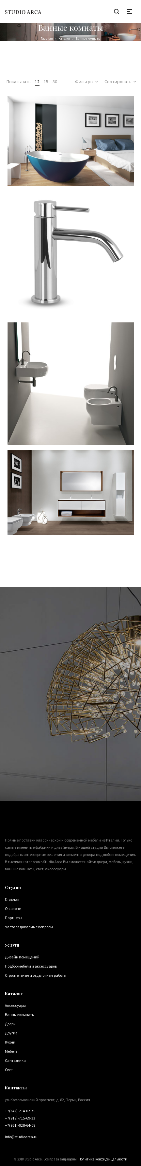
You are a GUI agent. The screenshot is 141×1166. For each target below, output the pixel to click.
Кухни (10, 1042)
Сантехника (15, 1060)
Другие (11, 1032)
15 (46, 81)
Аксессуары (15, 1005)
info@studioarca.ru (21, 1136)
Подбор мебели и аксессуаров (31, 966)
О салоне (13, 908)
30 (55, 81)
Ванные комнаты (20, 1014)
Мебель (11, 1051)
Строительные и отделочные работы (35, 975)
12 (37, 81)
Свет (9, 1069)
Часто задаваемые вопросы (29, 926)
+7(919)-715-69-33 (20, 1118)
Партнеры (13, 917)
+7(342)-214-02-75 (20, 1110)
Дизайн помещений (22, 956)
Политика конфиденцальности (103, 1159)
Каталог (64, 38)
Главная (47, 38)
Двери (10, 1023)
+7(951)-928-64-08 (20, 1125)
